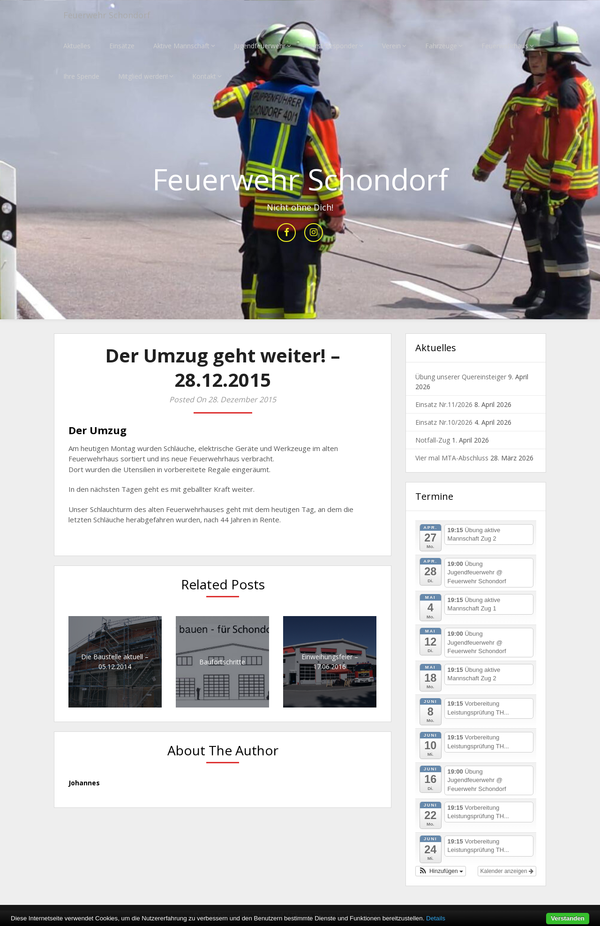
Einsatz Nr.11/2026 (443, 404)
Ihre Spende (81, 76)
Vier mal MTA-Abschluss (451, 458)
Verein (391, 45)
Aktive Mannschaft (181, 45)
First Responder (334, 45)
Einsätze (122, 45)
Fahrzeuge (441, 45)
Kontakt (204, 76)
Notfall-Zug (432, 440)
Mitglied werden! (143, 76)
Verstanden (568, 918)
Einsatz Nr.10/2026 (443, 422)
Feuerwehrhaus (504, 45)
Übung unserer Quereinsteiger (460, 377)
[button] (440, 871)
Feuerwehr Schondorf (111, 15)
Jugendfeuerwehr (259, 45)
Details (435, 918)
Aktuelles (76, 45)
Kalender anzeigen (506, 871)
